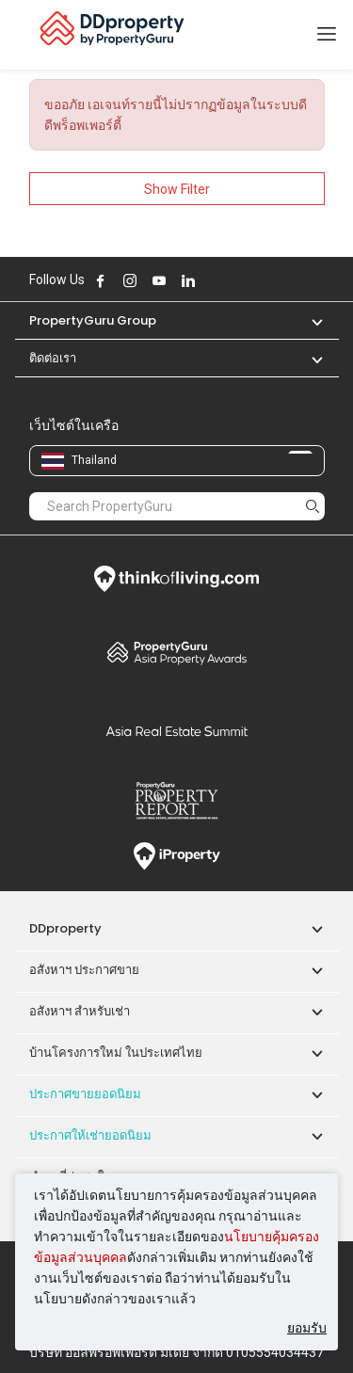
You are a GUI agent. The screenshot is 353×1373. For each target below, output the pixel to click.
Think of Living (177, 578)
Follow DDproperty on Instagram (130, 280)
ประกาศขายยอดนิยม (85, 1094)
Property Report (177, 801)
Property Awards (177, 652)
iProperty (177, 856)
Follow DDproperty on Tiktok (235, 280)
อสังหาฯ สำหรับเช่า (79, 1011)
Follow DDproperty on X (213, 280)
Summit (177, 731)
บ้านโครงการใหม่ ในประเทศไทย (115, 1053)
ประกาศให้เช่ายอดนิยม (90, 1135)
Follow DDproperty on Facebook (100, 280)
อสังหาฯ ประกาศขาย (84, 970)
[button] (308, 320)
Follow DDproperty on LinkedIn (188, 280)
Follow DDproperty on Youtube (159, 280)
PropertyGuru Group (92, 320)
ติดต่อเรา (52, 358)
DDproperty (65, 928)
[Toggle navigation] (326, 35)
